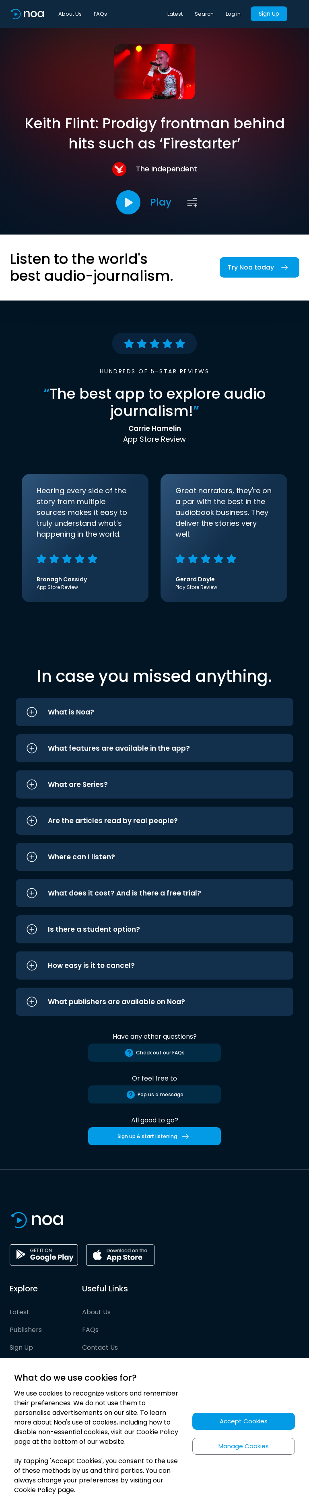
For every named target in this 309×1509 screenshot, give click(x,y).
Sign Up (269, 14)
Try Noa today (259, 267)
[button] (154, 712)
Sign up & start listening (154, 1136)
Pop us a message (154, 1094)
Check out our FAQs (154, 1053)
